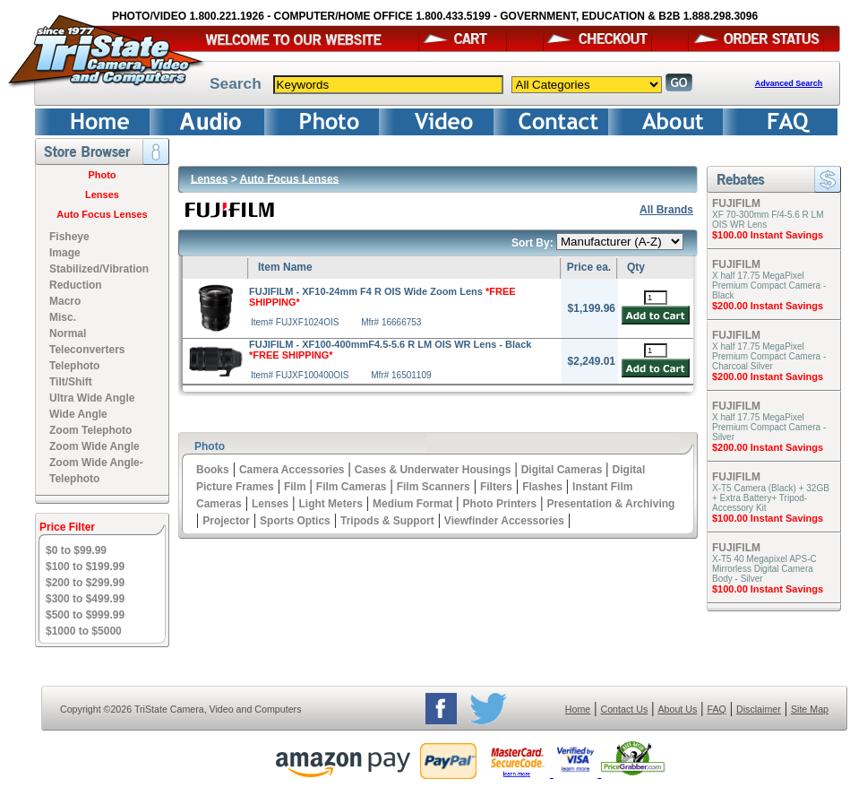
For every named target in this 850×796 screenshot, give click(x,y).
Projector (226, 521)
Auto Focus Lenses (101, 214)
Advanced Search (789, 83)
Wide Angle (78, 414)
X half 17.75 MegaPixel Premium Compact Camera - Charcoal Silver (769, 356)
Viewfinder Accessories (504, 521)
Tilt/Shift (70, 382)
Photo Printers (500, 503)
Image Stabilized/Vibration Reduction (99, 269)
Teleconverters (87, 349)
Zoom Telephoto (90, 430)
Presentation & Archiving (610, 503)
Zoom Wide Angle (94, 446)
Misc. (62, 317)
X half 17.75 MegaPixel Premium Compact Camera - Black (769, 285)
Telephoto (74, 365)
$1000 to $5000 (84, 631)
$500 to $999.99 (85, 615)
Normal (67, 333)
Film (295, 486)
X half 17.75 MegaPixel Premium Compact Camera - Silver (769, 427)
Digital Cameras (562, 469)
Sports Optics (295, 521)
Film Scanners (433, 486)
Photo (102, 174)
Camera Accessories (292, 469)
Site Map (810, 709)
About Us (677, 709)
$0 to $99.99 (76, 550)
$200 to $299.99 (85, 582)
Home (577, 709)
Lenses (102, 194)
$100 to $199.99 (85, 566)
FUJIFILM (736, 203)
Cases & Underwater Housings (433, 469)
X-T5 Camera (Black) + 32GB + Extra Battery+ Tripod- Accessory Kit (770, 498)
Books (212, 469)
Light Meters (330, 503)
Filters (496, 486)
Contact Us (624, 709)
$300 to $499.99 (85, 599)
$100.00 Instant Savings (767, 234)
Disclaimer (758, 709)
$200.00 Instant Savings (767, 305)
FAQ (716, 709)
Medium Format (412, 503)
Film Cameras (351, 486)
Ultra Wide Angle (91, 398)
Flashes (542, 486)
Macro (65, 301)
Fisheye (69, 236)
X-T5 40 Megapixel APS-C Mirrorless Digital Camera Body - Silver (764, 569)
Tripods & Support (387, 521)
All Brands (666, 209)
